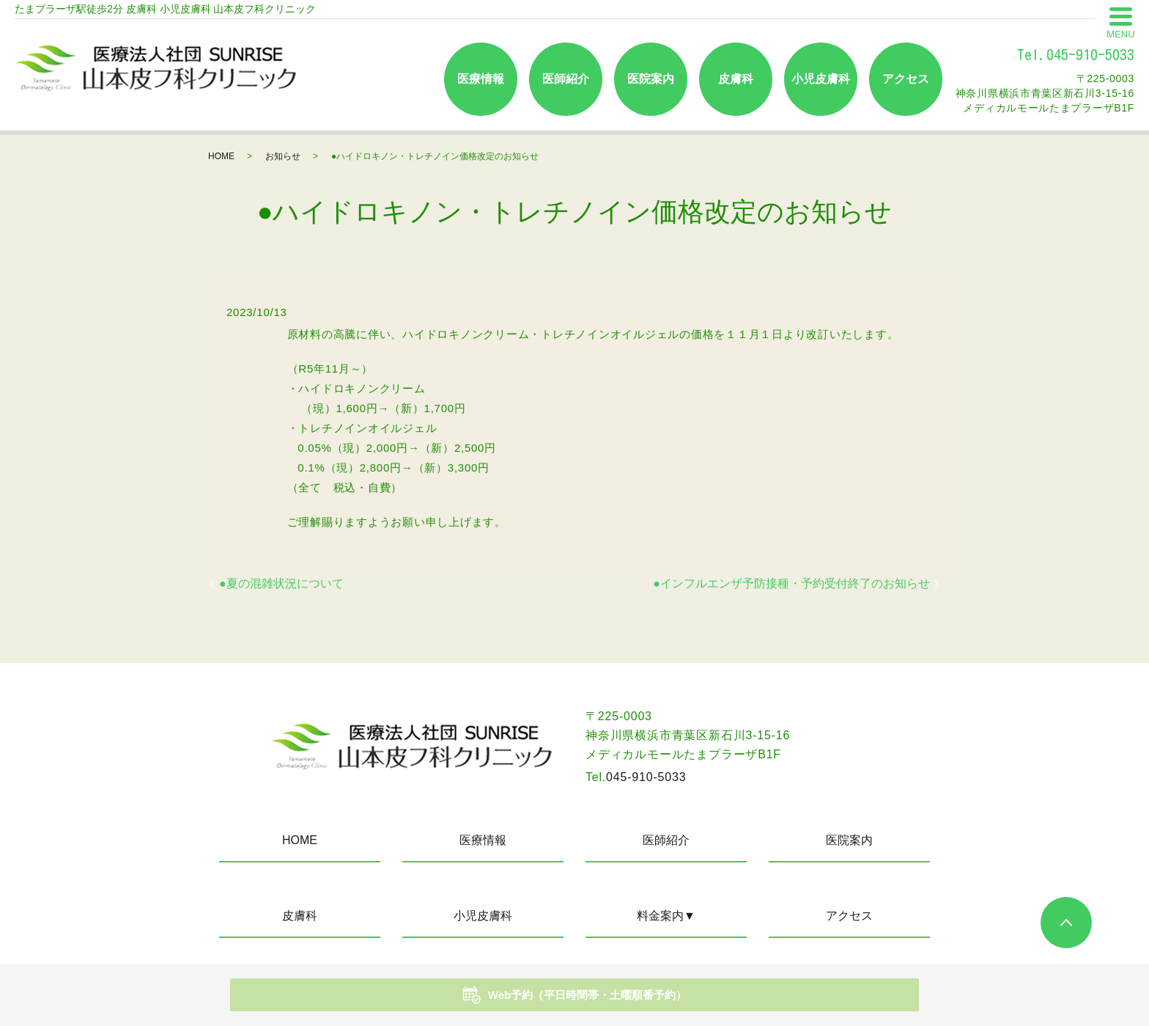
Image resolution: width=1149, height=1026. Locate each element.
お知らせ (282, 156)
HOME (221, 156)
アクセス (905, 79)
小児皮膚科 (820, 79)
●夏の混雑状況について (281, 583)
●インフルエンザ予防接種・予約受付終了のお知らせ (791, 583)
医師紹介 (565, 79)
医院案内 (650, 79)
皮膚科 (735, 79)
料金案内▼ (666, 915)
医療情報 (480, 79)
